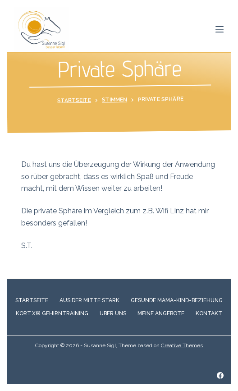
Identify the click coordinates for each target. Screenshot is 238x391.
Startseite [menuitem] (31, 300)
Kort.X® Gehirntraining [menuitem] (52, 313)
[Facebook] (220, 375)
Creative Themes (182, 345)
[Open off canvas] (219, 29)
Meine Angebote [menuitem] (160, 313)
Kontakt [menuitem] (209, 313)
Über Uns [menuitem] (113, 313)
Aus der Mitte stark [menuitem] (89, 300)
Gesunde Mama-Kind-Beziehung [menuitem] (177, 300)
